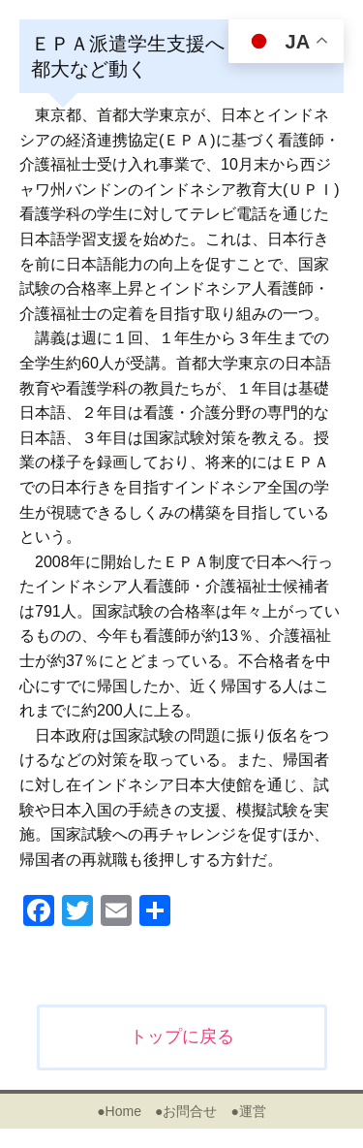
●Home (119, 1111)
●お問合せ (186, 1111)
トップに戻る (182, 1036)
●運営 (247, 1111)
